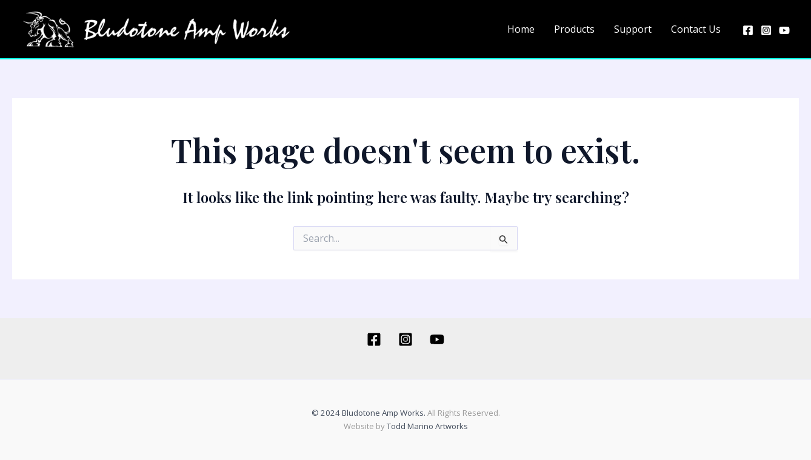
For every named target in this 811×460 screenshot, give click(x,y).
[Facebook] (748, 30)
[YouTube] (784, 30)
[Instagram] (766, 30)
